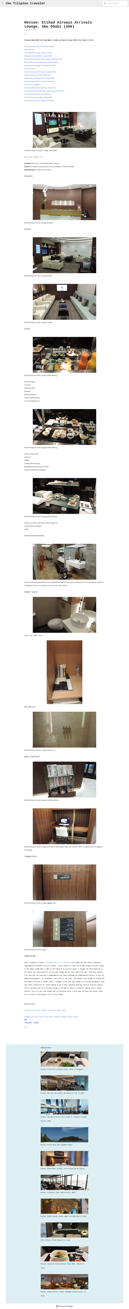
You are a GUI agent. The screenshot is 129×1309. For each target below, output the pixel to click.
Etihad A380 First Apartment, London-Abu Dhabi (41, 62)
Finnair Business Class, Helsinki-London (38, 53)
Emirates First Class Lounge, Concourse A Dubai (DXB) (45, 1010)
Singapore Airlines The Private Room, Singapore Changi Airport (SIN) (50, 1017)
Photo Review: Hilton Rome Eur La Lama (55, 1240)
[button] (25, 34)
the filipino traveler (25, 3)
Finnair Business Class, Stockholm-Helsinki (39, 46)
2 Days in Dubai (29, 69)
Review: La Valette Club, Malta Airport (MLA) (58, 1192)
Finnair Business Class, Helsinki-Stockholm (39, 101)
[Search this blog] (117, 3)
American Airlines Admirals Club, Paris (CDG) (40, 88)
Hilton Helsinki (29, 50)
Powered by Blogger (64, 1306)
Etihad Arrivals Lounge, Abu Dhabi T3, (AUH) (39, 65)
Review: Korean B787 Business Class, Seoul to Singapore (62, 1069)
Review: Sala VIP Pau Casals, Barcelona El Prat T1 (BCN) (62, 1093)
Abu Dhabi (28, 1022)
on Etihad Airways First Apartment (57, 962)
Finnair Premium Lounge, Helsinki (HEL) (38, 97)
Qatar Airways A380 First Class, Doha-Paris (39, 81)
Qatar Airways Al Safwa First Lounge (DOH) (39, 78)
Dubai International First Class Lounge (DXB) (40, 72)
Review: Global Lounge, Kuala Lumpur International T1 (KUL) (64, 1216)
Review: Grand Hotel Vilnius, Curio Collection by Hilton (62, 1168)
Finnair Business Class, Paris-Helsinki (37, 94)
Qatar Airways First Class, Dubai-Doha (37, 75)
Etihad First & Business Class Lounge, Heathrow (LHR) (43, 59)
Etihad (36, 1022)
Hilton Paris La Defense (32, 85)
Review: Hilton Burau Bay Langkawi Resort (56, 1145)
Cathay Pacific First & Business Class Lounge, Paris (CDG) (44, 91)
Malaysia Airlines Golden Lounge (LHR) (38, 56)
